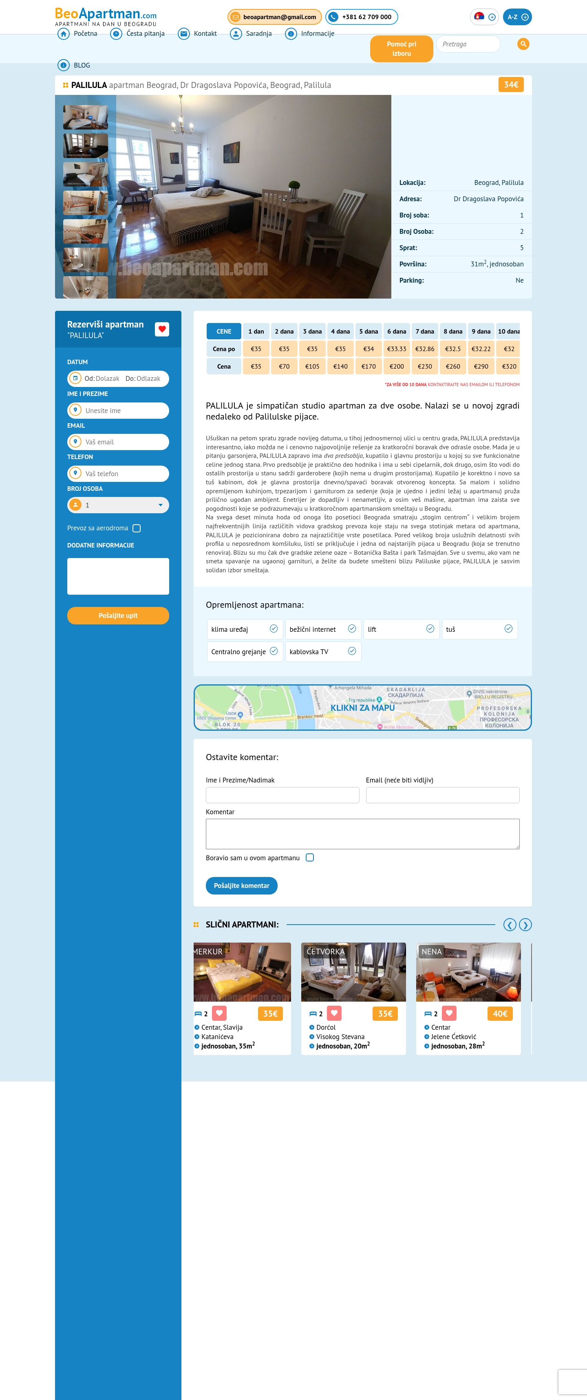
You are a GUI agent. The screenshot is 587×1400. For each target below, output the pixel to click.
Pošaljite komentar (241, 885)
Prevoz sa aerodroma (97, 527)
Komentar (220, 811)
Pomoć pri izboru (446, 48)
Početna (75, 49)
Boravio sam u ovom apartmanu (253, 857)
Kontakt (187, 49)
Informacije (292, 49)
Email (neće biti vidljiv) (400, 780)
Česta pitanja (131, 49)
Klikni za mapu (363, 707)
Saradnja (237, 49)
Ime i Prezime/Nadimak (240, 780)
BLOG (342, 49)
